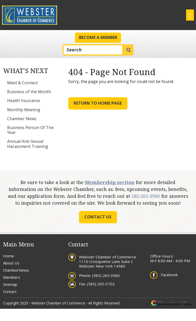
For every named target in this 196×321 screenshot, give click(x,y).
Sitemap (10, 284)
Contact (10, 291)
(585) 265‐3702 (101, 283)
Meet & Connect (22, 83)
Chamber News (21, 118)
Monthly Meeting (23, 110)
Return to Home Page (98, 103)
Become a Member (98, 37)
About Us (11, 263)
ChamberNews (16, 270)
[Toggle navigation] (190, 15)
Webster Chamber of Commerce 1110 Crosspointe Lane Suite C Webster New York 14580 (107, 261)
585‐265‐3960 (146, 196)
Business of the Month (29, 91)
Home (8, 256)
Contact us (97, 217)
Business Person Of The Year (30, 130)
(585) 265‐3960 (106, 275)
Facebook (169, 274)
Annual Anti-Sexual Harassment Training (27, 143)
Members (11, 277)
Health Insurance (23, 100)
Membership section (110, 182)
